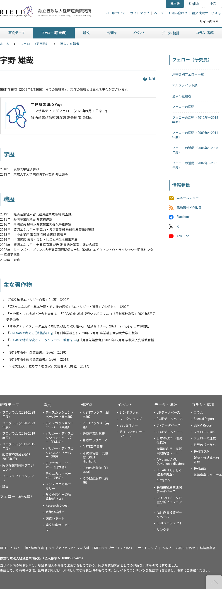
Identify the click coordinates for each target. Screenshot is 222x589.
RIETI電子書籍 (93, 446)
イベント (125, 405)
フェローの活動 (183, 107)
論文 (47, 405)
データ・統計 (165, 405)
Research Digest (57, 505)
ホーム (5, 44)
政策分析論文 (55, 512)
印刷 (152, 78)
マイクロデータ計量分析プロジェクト (169, 502)
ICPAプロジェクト (169, 523)
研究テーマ (9, 405)
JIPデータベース (168, 412)
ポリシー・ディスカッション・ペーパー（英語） (60, 452)
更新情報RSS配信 (189, 207)
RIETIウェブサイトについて (113, 548)
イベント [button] (139, 33)
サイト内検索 (209, 21)
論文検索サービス (207, 13)
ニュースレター (188, 198)
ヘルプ (159, 13)
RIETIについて (115, 13)
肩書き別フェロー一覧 (188, 74)
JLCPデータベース (170, 432)
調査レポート (55, 518)
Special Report (204, 419)
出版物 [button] (111, 33)
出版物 (86, 405)
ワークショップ (131, 419)
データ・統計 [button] (170, 33)
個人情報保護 (34, 548)
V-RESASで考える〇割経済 (31, 333)
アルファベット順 (185, 85)
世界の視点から (205, 445)
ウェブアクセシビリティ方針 (68, 548)
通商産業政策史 (94, 433)
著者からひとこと (95, 440)
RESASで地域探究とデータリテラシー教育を (43, 340)
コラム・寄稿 (202, 405)
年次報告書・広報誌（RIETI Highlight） (95, 457)
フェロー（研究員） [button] (54, 33)
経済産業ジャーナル (208, 475)
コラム (198, 412)
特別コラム (202, 451)
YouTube (183, 236)
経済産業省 (208, 548)
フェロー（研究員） (35, 44)
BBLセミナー (129, 425)
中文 (213, 3)
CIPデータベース (168, 425)
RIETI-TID (163, 481)
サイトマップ (139, 13)
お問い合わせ (177, 13)
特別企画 (200, 468)
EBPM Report (203, 425)
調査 (5, 487)
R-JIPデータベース (170, 419)
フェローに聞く (205, 432)
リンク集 (163, 530)
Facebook (184, 217)
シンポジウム (129, 412)
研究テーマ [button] (16, 33)
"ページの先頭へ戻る (214, 582)
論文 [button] (86, 33)
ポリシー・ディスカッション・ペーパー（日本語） (60, 438)
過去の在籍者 (69, 44)
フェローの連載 (205, 438)
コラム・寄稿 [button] (205, 33)
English (194, 3)
